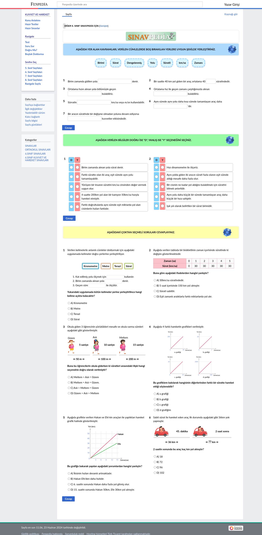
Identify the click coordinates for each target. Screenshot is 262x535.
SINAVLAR (31, 145)
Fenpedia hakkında (52, 530)
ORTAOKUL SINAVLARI (38, 149)
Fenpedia (39, 4)
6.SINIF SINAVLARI (35, 153)
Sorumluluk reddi (74, 530)
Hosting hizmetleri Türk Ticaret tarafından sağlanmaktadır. (119, 530)
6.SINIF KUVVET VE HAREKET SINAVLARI (37, 159)
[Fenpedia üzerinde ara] (129, 4)
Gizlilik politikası (30, 530)
